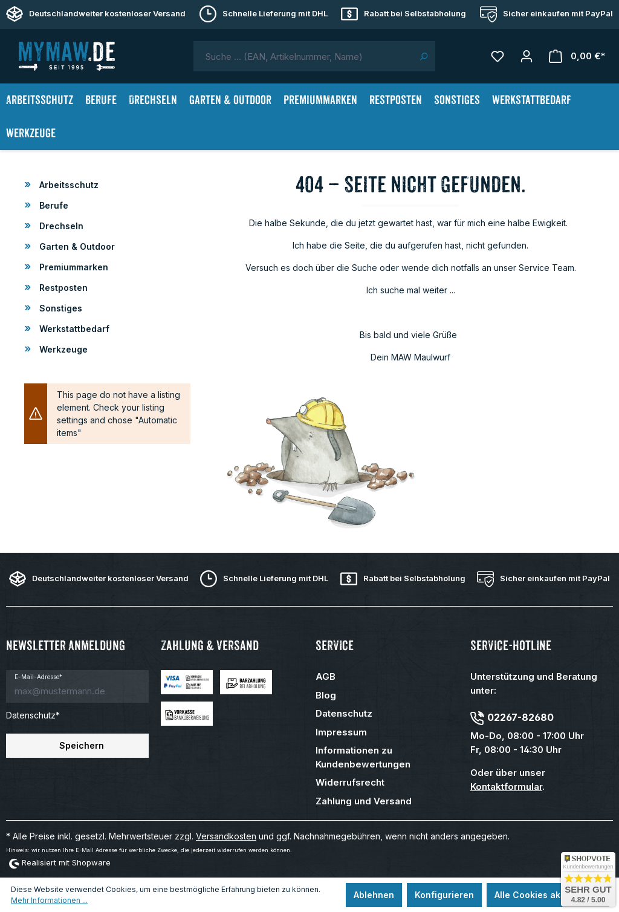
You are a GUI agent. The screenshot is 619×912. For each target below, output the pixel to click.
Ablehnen (374, 895)
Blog (326, 695)
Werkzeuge (62, 349)
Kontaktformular (506, 786)
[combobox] (302, 56)
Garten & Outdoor (76, 246)
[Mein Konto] (526, 56)
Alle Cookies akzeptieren (547, 895)
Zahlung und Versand (364, 801)
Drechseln (60, 226)
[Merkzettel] (497, 56)
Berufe (52, 205)
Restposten (62, 287)
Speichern (81, 745)
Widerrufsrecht (350, 782)
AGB (325, 676)
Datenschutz (344, 713)
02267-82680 (520, 717)
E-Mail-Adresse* (38, 676)
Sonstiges (59, 308)
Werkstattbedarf (73, 329)
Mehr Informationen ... (49, 900)
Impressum (341, 732)
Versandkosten (226, 836)
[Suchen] (423, 56)
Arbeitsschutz (68, 185)
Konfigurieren (444, 895)
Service (335, 645)
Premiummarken (72, 267)
